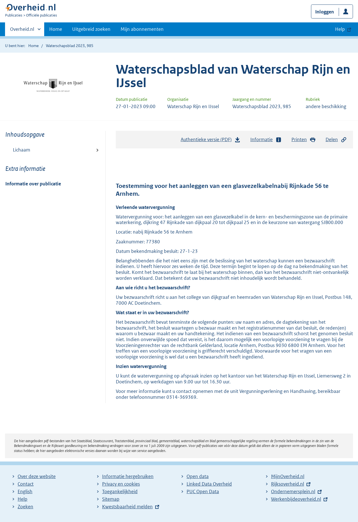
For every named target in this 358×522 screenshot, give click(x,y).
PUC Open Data (203, 491)
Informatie (266, 139)
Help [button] (340, 29)
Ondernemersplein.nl (293, 491)
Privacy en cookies (121, 484)
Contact (26, 484)
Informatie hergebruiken (128, 476)
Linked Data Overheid (209, 484)
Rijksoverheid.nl (287, 484)
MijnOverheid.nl (287, 476)
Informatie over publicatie (33, 184)
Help (22, 499)
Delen (336, 139)
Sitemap (110, 499)
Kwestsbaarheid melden (127, 507)
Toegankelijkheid (120, 491)
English (25, 491)
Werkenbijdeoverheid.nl (296, 499)
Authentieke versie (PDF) (211, 141)
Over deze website (37, 476)
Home (55, 29)
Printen (303, 139)
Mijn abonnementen (142, 29)
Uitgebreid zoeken (91, 29)
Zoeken (25, 507)
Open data (198, 476)
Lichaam (21, 150)
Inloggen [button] (324, 12)
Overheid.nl (22, 30)
